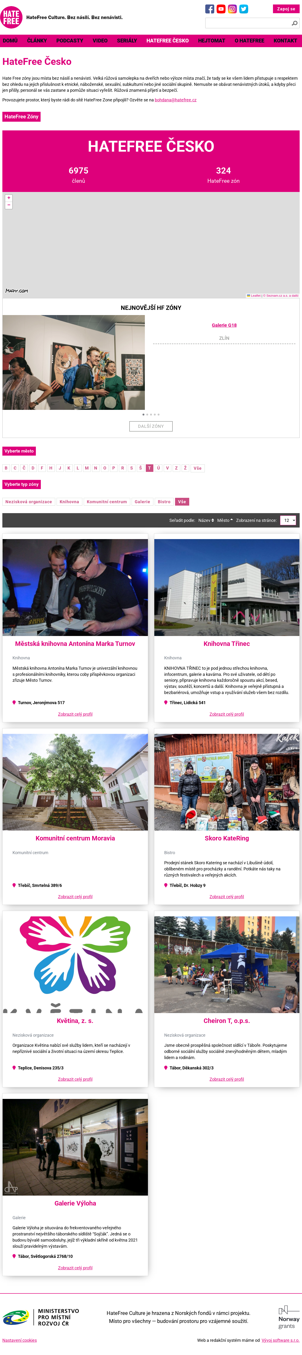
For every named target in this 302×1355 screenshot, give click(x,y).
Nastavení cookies (19, 1340)
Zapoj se (286, 8)
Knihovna (69, 501)
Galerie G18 (224, 325)
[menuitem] (37, 41)
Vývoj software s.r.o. (281, 1340)
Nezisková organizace (28, 501)
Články (37, 41)
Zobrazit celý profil (75, 714)
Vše (198, 468)
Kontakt (285, 41)
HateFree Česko (168, 41)
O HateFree (249, 41)
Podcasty (69, 41)
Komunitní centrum (107, 501)
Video (100, 41)
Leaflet (254, 295)
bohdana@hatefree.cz (176, 99)
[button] (8, 198)
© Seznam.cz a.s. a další (280, 295)
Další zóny (151, 426)
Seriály (127, 41)
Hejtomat (211, 41)
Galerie (142, 501)
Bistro (164, 501)
